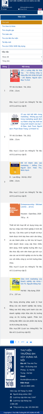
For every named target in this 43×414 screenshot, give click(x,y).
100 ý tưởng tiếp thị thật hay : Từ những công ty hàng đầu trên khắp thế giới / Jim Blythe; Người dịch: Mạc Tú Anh (31, 75)
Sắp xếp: (5, 52)
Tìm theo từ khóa (8, 26)
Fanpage (4, 9)
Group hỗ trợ (22, 9)
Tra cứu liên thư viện (10, 38)
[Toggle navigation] (40, 12)
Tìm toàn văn (7, 34)
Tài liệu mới (6, 42)
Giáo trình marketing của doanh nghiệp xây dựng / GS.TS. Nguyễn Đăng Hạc (31, 281)
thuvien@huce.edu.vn (27, 7)
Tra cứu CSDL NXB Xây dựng (13, 46)
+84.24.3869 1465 (6, 7)
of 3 (23, 342)
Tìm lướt (5, 22)
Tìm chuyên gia (8, 30)
